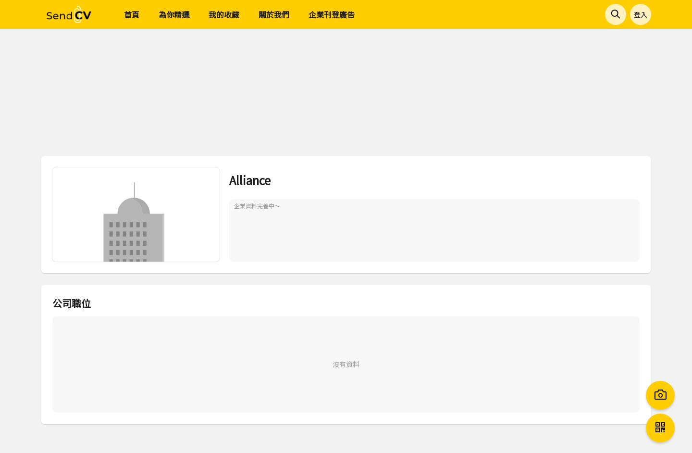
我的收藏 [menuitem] (224, 14)
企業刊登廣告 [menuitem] (332, 14)
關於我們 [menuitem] (274, 14)
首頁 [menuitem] (131, 14)
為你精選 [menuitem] (174, 14)
